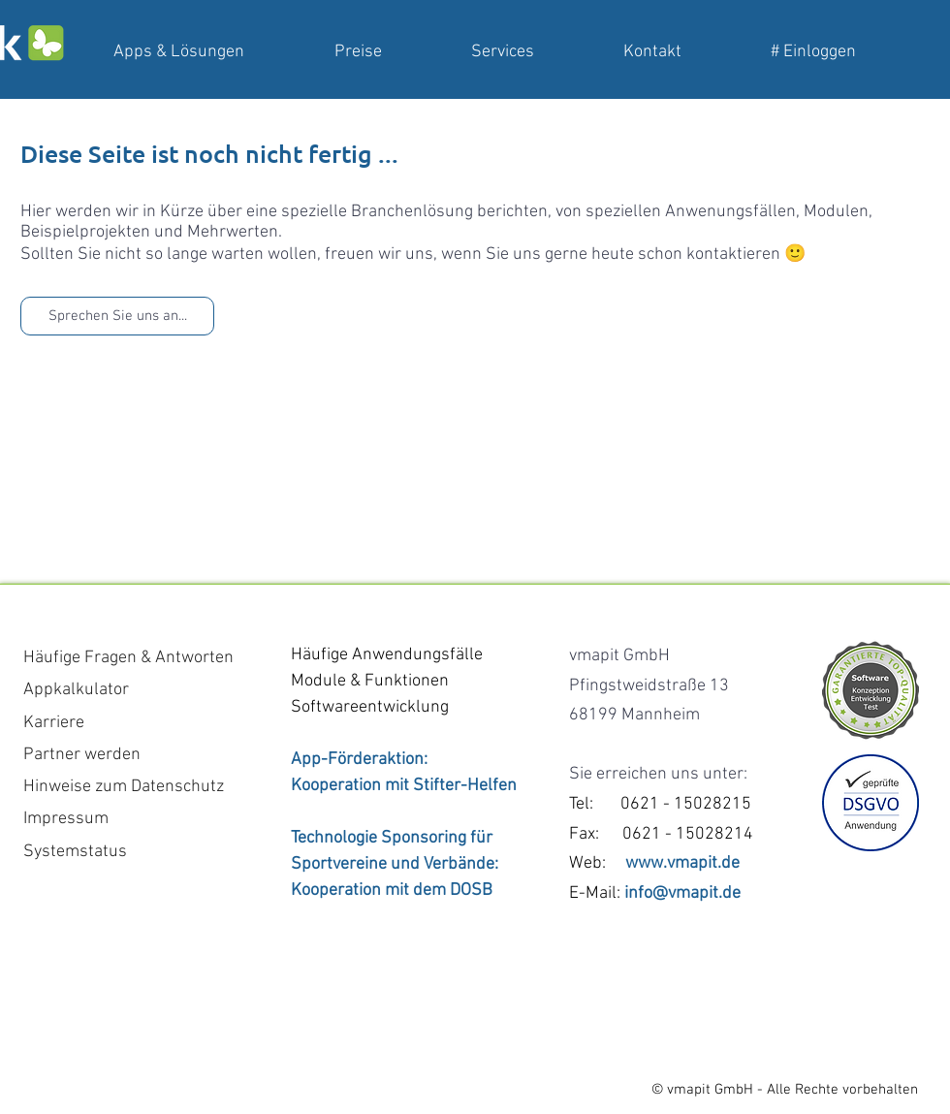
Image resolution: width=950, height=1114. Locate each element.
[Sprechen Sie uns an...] (117, 316)
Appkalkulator (76, 690)
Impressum (66, 819)
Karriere (53, 723)
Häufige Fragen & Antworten (128, 658)
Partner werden (82, 755)
